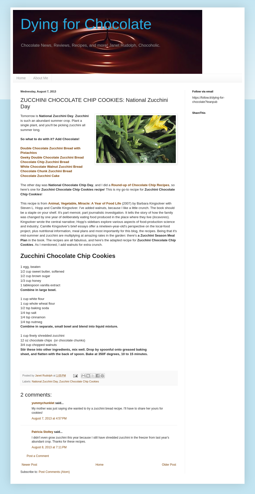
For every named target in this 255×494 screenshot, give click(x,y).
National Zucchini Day (45, 381)
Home (21, 78)
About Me (40, 78)
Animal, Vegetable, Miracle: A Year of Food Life (84, 203)
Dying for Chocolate (86, 24)
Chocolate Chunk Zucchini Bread (46, 171)
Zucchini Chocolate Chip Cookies (79, 381)
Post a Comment (38, 456)
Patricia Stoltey (42, 432)
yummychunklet (43, 403)
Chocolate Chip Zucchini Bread (44, 162)
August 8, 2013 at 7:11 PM (49, 447)
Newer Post (29, 464)
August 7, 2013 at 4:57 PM (49, 418)
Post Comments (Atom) (54, 472)
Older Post (169, 464)
